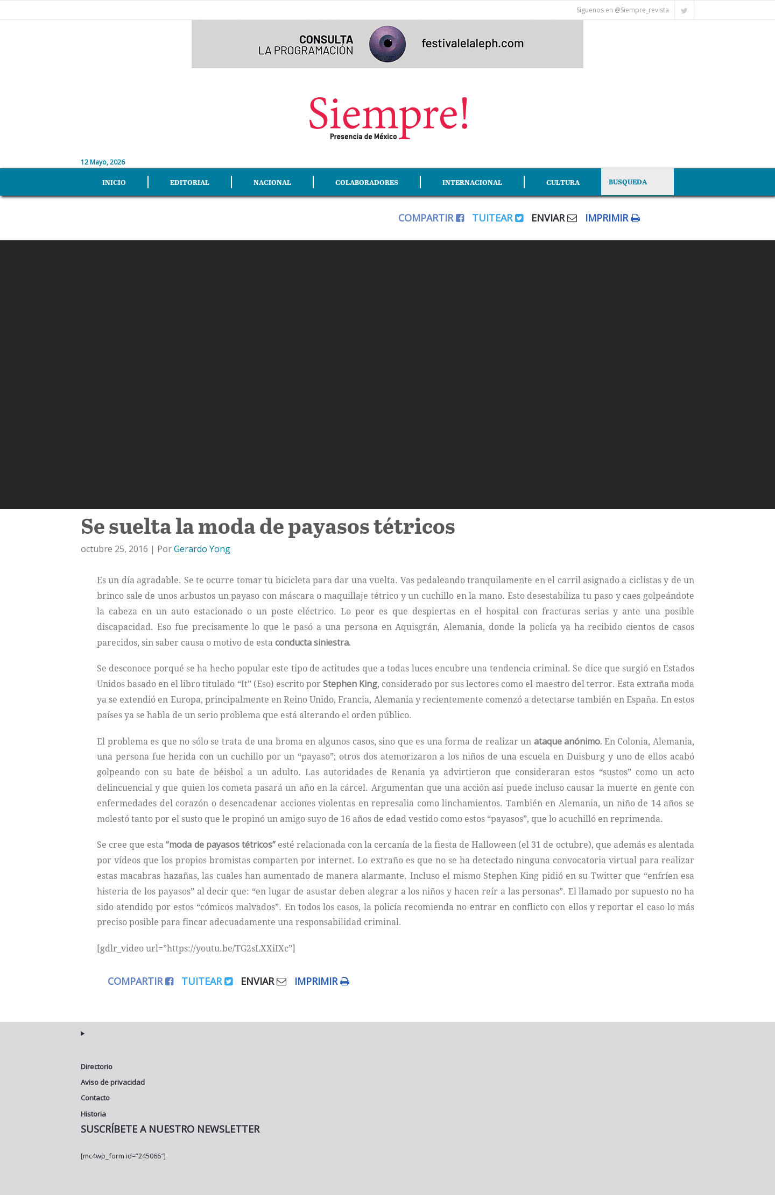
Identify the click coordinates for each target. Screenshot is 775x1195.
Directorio (96, 1066)
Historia (93, 1114)
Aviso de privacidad (113, 1082)
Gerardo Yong (202, 549)
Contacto (95, 1098)
